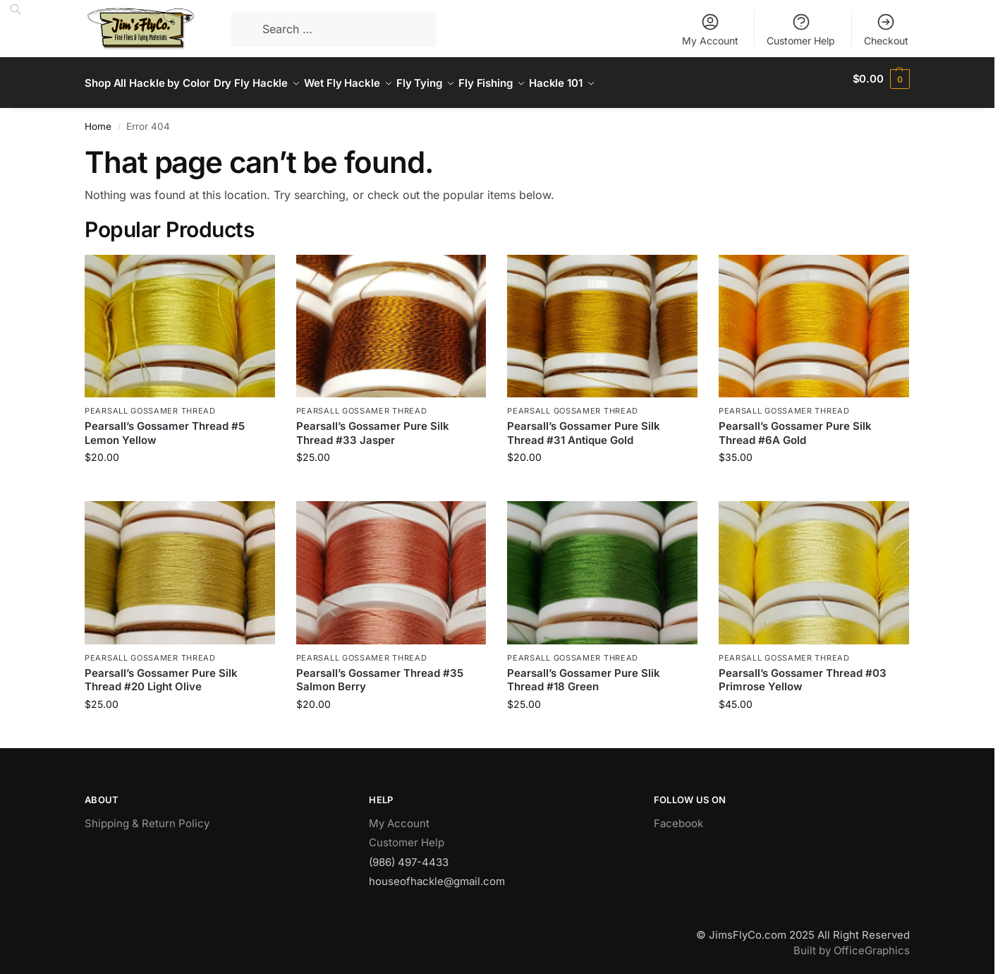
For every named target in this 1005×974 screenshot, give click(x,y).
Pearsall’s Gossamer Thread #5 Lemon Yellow (165, 425)
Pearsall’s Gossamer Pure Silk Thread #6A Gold (795, 425)
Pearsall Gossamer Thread (150, 403)
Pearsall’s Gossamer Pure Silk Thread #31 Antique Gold (583, 425)
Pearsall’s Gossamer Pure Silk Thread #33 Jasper (372, 425)
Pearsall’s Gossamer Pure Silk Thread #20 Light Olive (161, 672)
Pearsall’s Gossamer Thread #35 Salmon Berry (379, 672)
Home (98, 118)
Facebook (678, 815)
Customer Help (801, 29)
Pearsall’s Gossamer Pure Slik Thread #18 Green (583, 672)
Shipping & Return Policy (147, 815)
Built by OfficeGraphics (851, 942)
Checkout (886, 29)
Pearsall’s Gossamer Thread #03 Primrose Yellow (803, 672)
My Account (710, 29)
